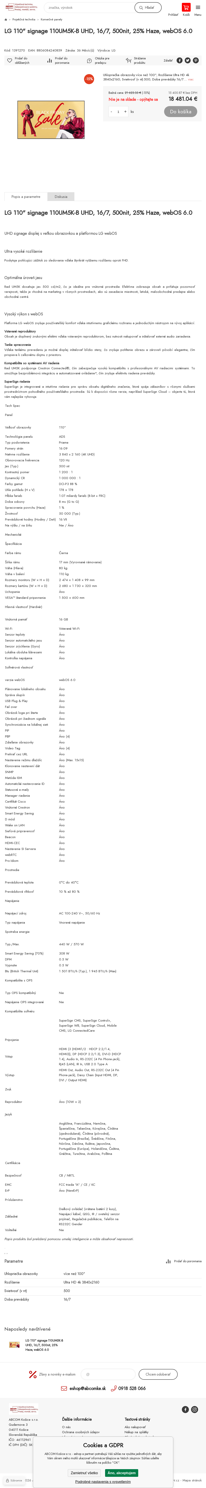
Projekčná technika (24, 19)
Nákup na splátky (137, 1432)
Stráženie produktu (140, 60)
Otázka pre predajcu (102, 60)
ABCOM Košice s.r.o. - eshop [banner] (23, 6)
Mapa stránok (192, 1480)
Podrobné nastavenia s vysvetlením (103, 1482)
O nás (66, 1427)
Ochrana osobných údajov (81, 1432)
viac (191, 79)
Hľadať (149, 7)
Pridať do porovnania (62, 60)
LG (114, 50)
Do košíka (180, 111)
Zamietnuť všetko (84, 1473)
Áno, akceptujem (121, 1473)
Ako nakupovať (135, 1427)
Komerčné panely (51, 19)
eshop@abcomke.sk (88, 1388)
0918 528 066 (132, 1388)
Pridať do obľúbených (22, 60)
